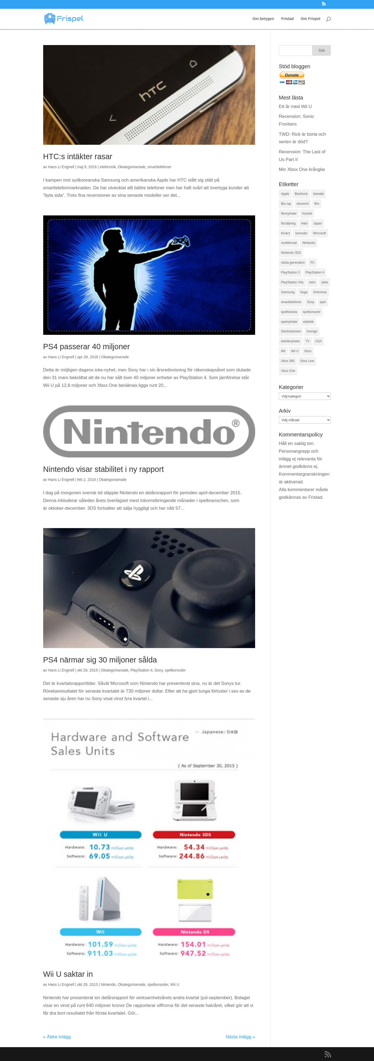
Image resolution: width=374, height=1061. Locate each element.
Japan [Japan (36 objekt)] (317, 223)
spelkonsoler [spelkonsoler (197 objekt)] (311, 312)
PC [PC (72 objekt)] (312, 262)
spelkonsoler (175, 670)
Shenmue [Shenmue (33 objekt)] (320, 292)
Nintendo (108, 984)
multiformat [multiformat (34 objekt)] (289, 243)
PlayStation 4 (141, 670)
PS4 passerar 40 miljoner (86, 346)
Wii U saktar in (68, 974)
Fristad (287, 19)
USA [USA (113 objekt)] (318, 341)
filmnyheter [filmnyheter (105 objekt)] (289, 213)
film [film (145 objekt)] (316, 204)
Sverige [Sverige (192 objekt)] (312, 331)
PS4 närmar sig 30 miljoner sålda (100, 660)
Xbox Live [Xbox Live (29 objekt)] (307, 361)
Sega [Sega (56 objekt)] (303, 292)
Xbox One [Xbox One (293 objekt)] (288, 371)
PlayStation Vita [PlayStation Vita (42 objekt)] (292, 282)
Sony (159, 670)
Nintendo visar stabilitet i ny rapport (103, 469)
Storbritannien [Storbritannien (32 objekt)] (291, 331)
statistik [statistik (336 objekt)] (308, 322)
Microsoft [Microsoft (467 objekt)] (319, 233)
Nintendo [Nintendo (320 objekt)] (308, 243)
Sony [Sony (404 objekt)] (310, 302)
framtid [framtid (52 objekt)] (307, 213)
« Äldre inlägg (57, 1036)
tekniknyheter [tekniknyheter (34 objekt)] (290, 341)
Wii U (174, 984)
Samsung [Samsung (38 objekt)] (288, 292)
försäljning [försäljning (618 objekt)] (288, 223)
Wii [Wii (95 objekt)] (283, 351)
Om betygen (263, 19)
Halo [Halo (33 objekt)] (304, 223)
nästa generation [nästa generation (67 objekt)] (293, 262)
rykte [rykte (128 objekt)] (324, 282)
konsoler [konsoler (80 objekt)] (301, 233)
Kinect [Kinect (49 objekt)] (285, 233)
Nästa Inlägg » (240, 1036)
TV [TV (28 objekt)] (307, 341)
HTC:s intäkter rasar (77, 156)
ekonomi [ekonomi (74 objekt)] (303, 204)
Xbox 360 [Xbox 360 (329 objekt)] (288, 361)
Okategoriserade (132, 167)
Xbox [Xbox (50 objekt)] (307, 351)
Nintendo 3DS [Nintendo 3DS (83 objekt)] (291, 253)
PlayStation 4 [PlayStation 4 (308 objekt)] (314, 272)
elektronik (108, 167)
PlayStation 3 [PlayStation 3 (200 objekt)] (290, 272)
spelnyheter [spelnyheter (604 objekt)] (289, 322)
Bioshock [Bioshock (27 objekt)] (301, 194)
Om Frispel (310, 19)
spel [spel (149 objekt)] (323, 302)
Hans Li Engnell (61, 167)
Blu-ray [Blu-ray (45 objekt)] (286, 204)
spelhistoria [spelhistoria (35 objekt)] (289, 312)
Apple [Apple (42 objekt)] (285, 194)
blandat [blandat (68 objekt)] (318, 194)
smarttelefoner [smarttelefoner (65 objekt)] (291, 302)
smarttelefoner (159, 167)
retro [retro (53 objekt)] (312, 282)
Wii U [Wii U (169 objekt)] (295, 351)
